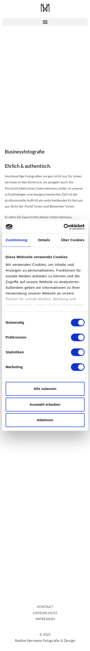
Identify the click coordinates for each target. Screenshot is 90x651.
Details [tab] (44, 240)
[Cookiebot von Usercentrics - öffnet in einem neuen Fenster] (64, 227)
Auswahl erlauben (45, 404)
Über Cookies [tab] (72, 240)
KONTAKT (45, 607)
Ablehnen (45, 420)
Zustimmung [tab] (16, 240)
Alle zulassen (45, 389)
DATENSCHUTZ (45, 613)
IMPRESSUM (45, 619)
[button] (45, 22)
